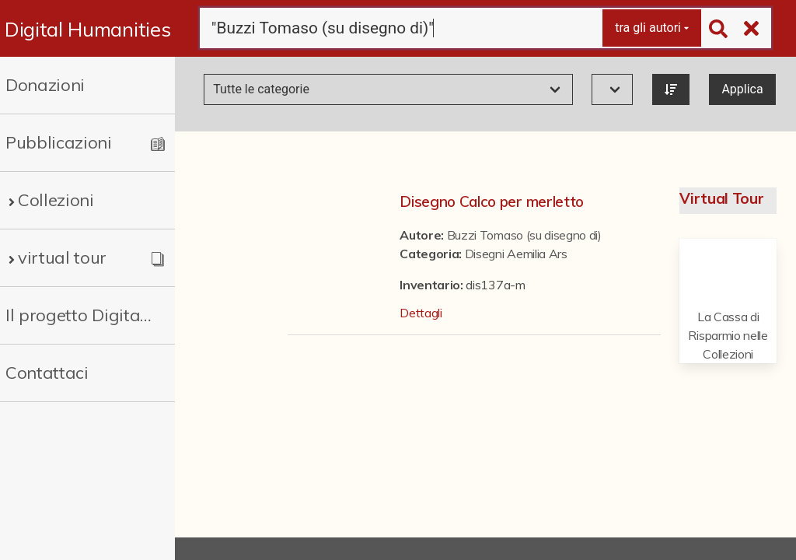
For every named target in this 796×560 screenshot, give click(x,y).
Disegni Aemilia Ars (516, 253)
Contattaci (47, 372)
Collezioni (56, 200)
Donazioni (45, 85)
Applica (742, 89)
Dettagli (421, 312)
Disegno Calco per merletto (492, 201)
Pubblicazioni (58, 142)
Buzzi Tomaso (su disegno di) (524, 235)
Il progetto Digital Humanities (79, 315)
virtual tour (62, 257)
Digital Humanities (87, 28)
